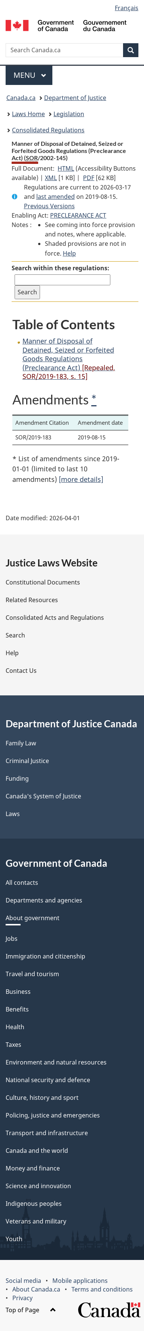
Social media (23, 1280)
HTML (66, 168)
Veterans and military (36, 1221)
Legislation (68, 114)
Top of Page (31, 1310)
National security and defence (48, 1080)
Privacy (22, 1298)
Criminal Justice (27, 761)
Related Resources (32, 600)
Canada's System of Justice (43, 796)
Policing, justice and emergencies (53, 1115)
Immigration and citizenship (45, 956)
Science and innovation (38, 1186)
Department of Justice (75, 98)
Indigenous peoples (34, 1203)
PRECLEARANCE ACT (78, 215)
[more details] (81, 479)
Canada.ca (21, 98)
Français (126, 8)
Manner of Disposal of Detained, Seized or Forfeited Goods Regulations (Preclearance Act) (68, 358)
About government (32, 918)
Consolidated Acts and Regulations (55, 617)
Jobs (12, 938)
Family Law (21, 743)
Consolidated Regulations (48, 130)
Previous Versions (49, 206)
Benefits (17, 1009)
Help (69, 253)
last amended (55, 196)
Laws (13, 814)
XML (51, 178)
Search (15, 635)
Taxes (13, 1044)
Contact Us (21, 670)
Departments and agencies (44, 900)
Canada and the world (37, 1150)
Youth (14, 1239)
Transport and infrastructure (47, 1133)
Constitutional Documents (43, 582)
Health (15, 1027)
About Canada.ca (36, 1289)
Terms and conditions (102, 1289)
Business (18, 991)
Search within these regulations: (60, 268)
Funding (17, 778)
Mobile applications (80, 1280)
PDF (88, 178)
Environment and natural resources (56, 1062)
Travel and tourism (32, 974)
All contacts (22, 882)
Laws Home (28, 114)
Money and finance (33, 1168)
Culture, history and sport (42, 1097)
